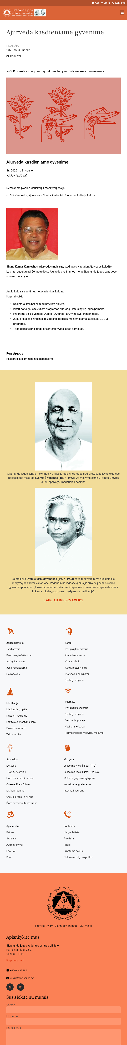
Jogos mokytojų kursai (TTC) (80, 765)
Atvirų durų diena (15, 661)
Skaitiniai (11, 838)
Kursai (68, 642)
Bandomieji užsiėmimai (19, 655)
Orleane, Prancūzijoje (18, 784)
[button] (122, 12)
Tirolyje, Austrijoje (16, 771)
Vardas (10, 1005)
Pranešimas (13, 1027)
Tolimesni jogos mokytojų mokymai (84, 732)
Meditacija (12, 703)
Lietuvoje (11, 765)
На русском (13, 674)
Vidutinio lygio (72, 661)
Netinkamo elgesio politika (78, 857)
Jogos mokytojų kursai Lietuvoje (82, 771)
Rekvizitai (69, 838)
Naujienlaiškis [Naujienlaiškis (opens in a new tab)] (71, 832)
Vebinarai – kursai (75, 726)
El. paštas (12, 1016)
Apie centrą (12, 826)
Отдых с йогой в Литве (19, 796)
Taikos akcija (13, 734)
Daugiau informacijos (63, 600)
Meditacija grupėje (16, 709)
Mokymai (69, 759)
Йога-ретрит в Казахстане (21, 803)
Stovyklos (12, 759)
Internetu (70, 701)
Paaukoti (11, 851)
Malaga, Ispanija (15, 790)
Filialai (67, 844)
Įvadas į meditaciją (16, 715)
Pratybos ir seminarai (77, 674)
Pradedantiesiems (75, 655)
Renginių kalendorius (76, 649)
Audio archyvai (14, 844)
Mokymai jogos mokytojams (79, 778)
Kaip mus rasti (15, 960)
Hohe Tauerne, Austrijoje (20, 778)
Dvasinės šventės (16, 728)
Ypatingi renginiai (74, 680)
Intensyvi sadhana (74, 790)
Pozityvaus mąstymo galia (21, 721)
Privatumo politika (74, 851)
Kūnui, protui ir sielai (76, 667)
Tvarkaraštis (13, 649)
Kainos (10, 832)
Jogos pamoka (15, 642)
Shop (9, 857)
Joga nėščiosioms (16, 667)
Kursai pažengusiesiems (77, 784)
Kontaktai (69, 826)
